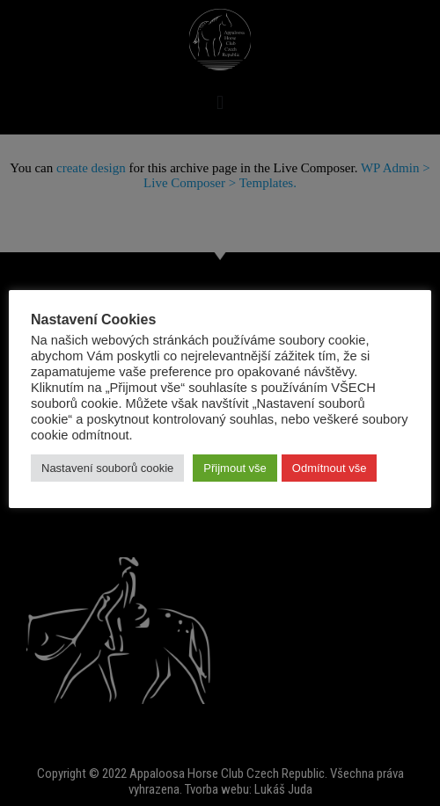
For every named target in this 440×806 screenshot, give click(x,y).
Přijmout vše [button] (235, 468)
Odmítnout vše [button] (329, 468)
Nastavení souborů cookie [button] (107, 468)
